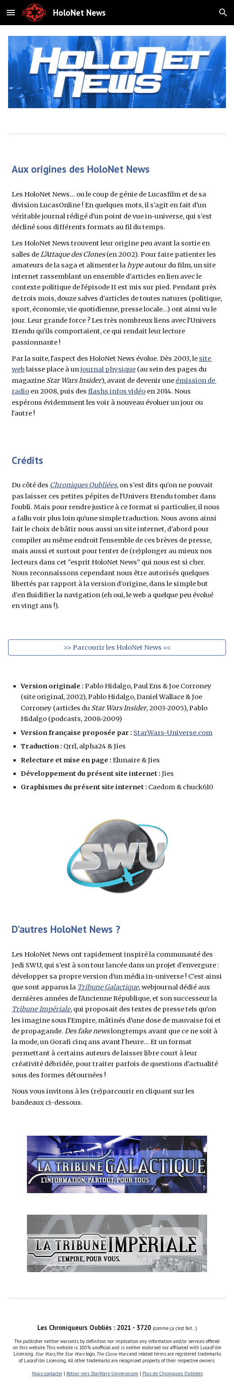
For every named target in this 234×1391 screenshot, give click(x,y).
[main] (117, 169)
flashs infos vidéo (117, 391)
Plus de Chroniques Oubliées (172, 1373)
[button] (11, 12)
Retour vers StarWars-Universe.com (102, 1373)
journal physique (108, 369)
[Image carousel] (117, 72)
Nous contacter (47, 1373)
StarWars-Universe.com (172, 733)
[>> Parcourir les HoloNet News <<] (117, 647)
